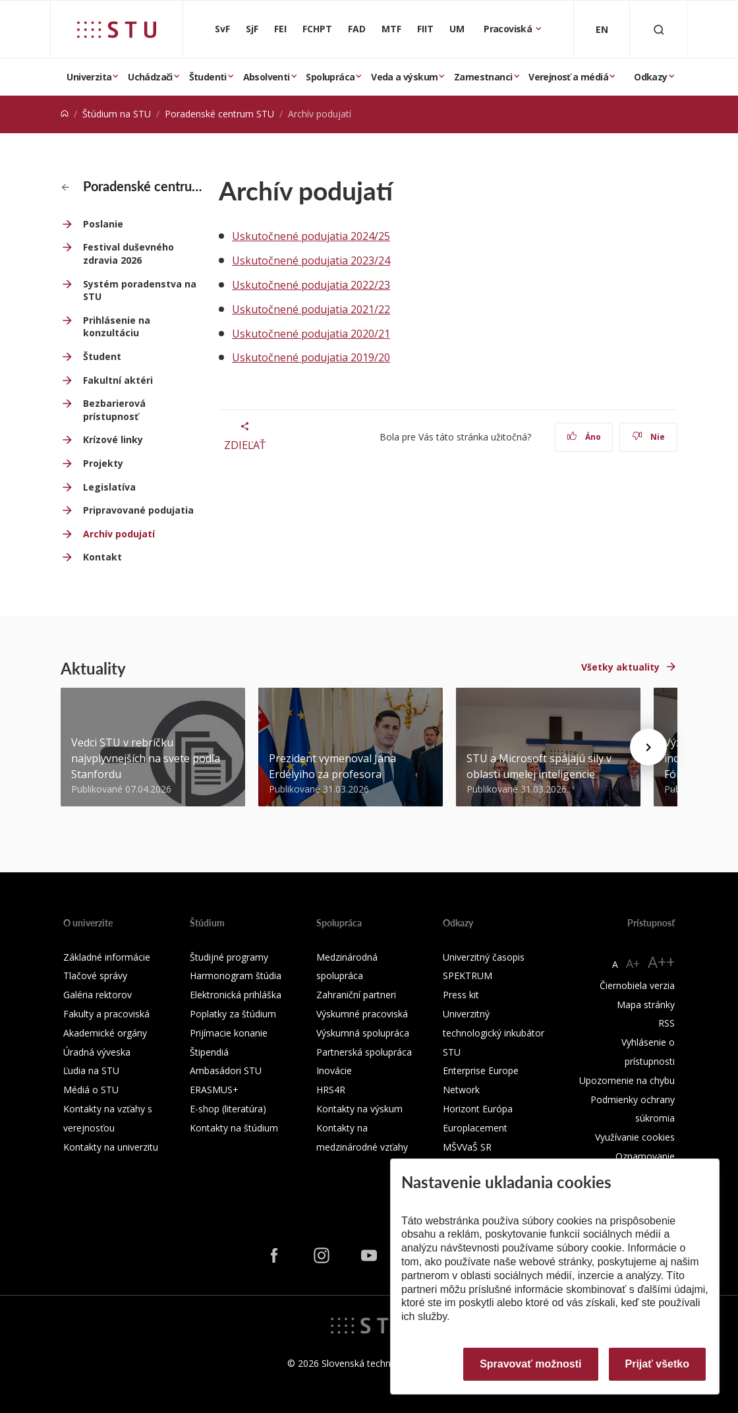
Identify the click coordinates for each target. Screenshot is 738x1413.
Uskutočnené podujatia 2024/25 (311, 236)
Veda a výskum (404, 77)
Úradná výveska (96, 1052)
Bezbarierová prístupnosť (114, 410)
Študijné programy (229, 957)
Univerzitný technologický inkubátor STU (493, 1032)
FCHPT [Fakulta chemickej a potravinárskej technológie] (317, 28)
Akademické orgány (105, 1033)
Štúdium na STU (116, 113)
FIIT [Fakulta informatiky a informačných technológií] (425, 28)
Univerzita (89, 77)
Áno (584, 436)
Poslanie (103, 224)
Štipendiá (209, 1052)
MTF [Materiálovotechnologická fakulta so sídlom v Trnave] (391, 28)
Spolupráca (330, 77)
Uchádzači (150, 77)
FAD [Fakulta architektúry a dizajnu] (357, 28)
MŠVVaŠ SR (467, 1147)
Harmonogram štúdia (235, 975)
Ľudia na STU (91, 1070)
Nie (649, 436)
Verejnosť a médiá (568, 77)
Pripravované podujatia (138, 510)
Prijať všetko (657, 1363)
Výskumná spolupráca (362, 1033)
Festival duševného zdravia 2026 (128, 253)
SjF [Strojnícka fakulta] (252, 28)
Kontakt (102, 557)
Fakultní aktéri (118, 380)
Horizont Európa (478, 1108)
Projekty (103, 463)
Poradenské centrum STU (219, 113)
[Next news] (648, 747)
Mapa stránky (646, 1004)
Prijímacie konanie (229, 1033)
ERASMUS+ (214, 1089)
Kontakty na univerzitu (110, 1147)
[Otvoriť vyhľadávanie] (659, 29)
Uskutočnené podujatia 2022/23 (311, 285)
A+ (633, 963)
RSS (666, 1023)
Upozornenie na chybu (627, 1080)
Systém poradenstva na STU (139, 290)
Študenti (208, 77)
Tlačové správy (95, 975)
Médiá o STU (91, 1089)
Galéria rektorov (97, 994)
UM (457, 28)
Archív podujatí (119, 533)
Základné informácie (106, 957)
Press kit (461, 994)
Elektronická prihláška (235, 994)
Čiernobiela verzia (637, 985)
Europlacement (475, 1128)
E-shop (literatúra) (228, 1108)
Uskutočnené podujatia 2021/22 (311, 309)
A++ (661, 962)
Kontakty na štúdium (234, 1128)
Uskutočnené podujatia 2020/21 (311, 333)
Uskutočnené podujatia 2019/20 (311, 357)
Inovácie (334, 1070)
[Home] (65, 113)
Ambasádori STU (226, 1070)
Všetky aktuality (620, 667)
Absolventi (266, 77)
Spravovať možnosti (530, 1363)
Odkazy (650, 77)
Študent (102, 356)
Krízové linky (113, 439)
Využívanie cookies (635, 1137)
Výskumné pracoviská (362, 1013)
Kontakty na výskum (359, 1108)
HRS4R (330, 1089)
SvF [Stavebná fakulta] (222, 28)
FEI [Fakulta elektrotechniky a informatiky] (280, 28)
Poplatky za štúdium (233, 1013)
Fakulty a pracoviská (106, 1013)
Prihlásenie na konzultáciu (116, 327)
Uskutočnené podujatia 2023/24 (311, 260)
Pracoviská (509, 28)
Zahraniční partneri (356, 994)
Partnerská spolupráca (364, 1052)
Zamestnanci (483, 77)
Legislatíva (109, 487)
